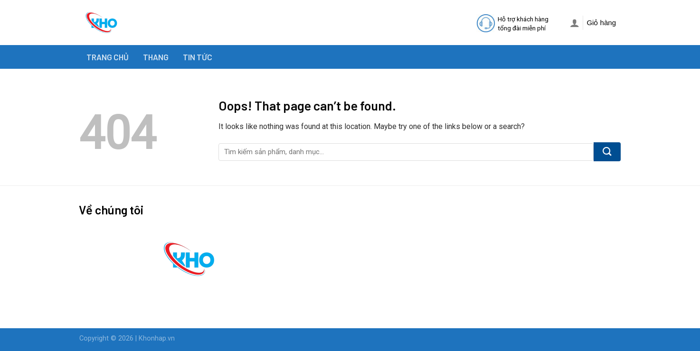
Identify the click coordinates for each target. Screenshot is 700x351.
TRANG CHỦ (107, 57)
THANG (156, 57)
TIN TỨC (197, 57)
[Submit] (607, 151)
